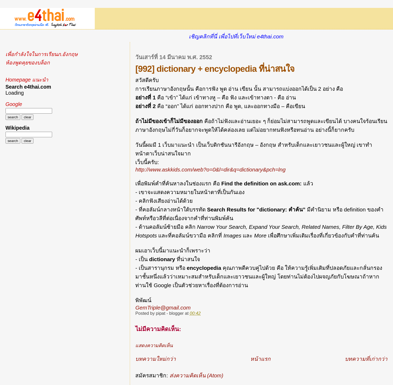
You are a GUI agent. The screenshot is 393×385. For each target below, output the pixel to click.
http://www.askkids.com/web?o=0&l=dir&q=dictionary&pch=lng (210, 169)
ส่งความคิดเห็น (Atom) (196, 375)
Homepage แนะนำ (27, 80)
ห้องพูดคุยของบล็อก (28, 62)
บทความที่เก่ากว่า (366, 359)
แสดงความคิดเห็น (154, 345)
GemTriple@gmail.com (163, 308)
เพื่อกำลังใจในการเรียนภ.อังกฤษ (42, 54)
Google (14, 104)
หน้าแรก (260, 359)
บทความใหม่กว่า (155, 359)
